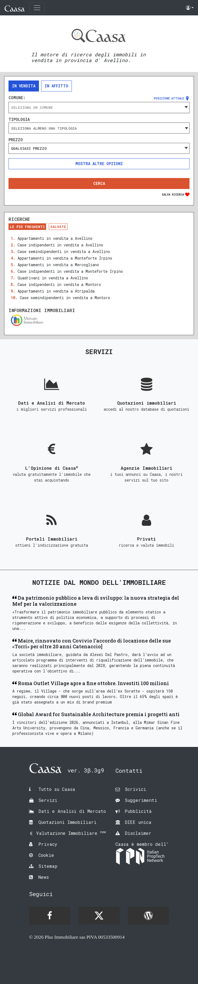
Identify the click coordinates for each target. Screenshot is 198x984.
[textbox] (99, 107)
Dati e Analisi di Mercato (72, 811)
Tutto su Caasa (56, 789)
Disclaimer (138, 833)
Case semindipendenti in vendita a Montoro (65, 297)
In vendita (23, 85)
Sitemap (47, 866)
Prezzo (16, 140)
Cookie (46, 855)
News (43, 877)
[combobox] (99, 107)
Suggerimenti (141, 800)
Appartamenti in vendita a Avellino (55, 238)
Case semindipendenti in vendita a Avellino (64, 251)
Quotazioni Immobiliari (67, 822)
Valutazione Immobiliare (71, 833)
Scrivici (135, 789)
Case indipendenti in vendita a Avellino (60, 245)
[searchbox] (99, 128)
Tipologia (19, 119)
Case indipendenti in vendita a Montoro (59, 284)
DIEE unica (138, 822)
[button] (190, 7)
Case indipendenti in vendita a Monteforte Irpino (70, 271)
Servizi (47, 800)
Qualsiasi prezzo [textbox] (29, 148)
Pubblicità (138, 811)
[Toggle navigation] (37, 7)
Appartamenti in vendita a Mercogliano (58, 264)
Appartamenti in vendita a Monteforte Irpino (65, 258)
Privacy (47, 844)
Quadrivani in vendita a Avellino (53, 277)
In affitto (56, 85)
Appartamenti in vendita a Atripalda (56, 291)
